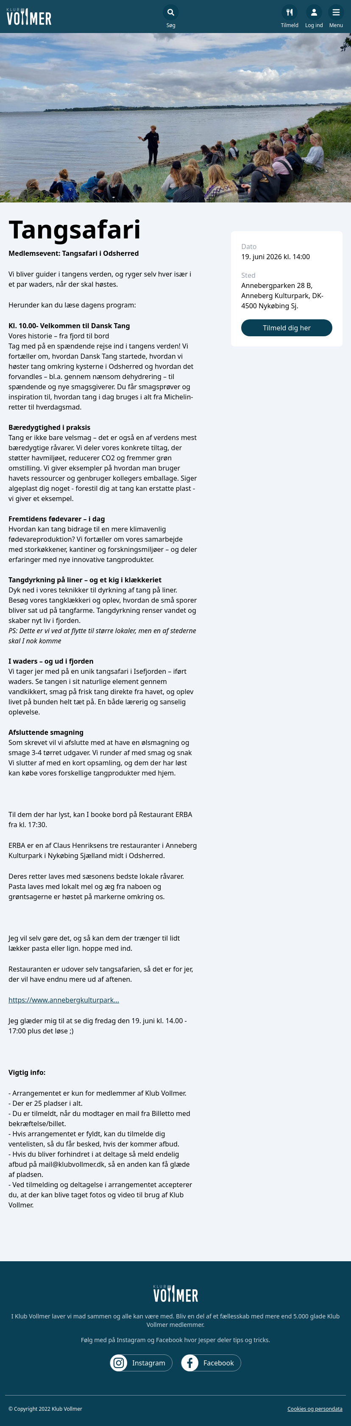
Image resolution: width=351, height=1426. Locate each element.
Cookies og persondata (315, 1409)
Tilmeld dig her (287, 327)
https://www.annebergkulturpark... (63, 1000)
